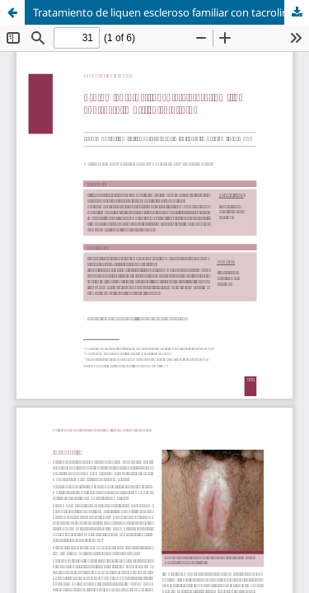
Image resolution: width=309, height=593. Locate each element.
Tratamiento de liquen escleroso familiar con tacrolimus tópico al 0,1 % (171, 12)
